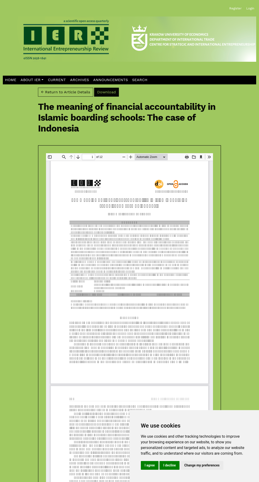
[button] (32, 80)
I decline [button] (169, 465)
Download (108, 91)
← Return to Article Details (65, 92)
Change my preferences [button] (201, 465)
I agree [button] (150, 465)
